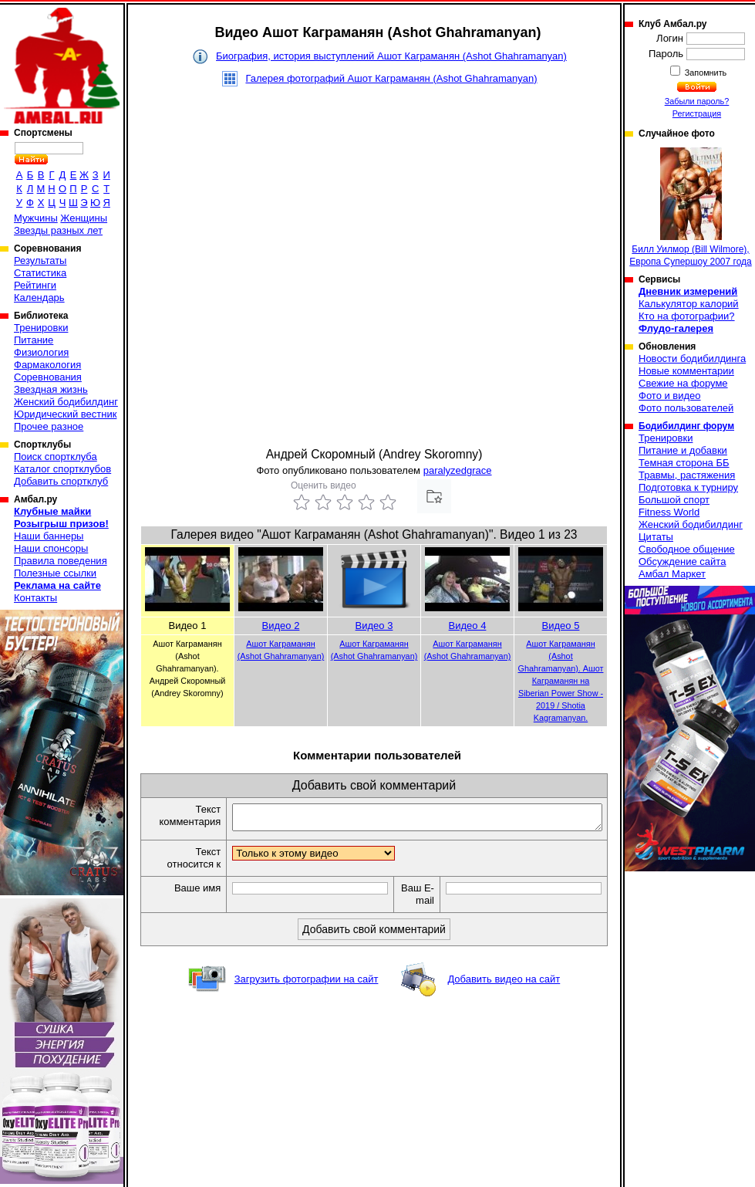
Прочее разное (48, 426)
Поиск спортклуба (55, 456)
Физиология (41, 352)
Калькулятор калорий (689, 303)
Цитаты (656, 537)
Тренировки (41, 327)
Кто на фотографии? (687, 316)
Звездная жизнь (51, 389)
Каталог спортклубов (62, 469)
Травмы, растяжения (687, 475)
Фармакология (47, 364)
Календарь (39, 297)
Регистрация (696, 113)
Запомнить (705, 72)
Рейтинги (35, 285)
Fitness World (669, 512)
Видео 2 (281, 625)
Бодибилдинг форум (686, 426)
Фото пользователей (686, 408)
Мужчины (36, 218)
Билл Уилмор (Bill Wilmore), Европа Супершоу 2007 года (690, 207)
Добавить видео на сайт (503, 983)
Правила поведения (60, 560)
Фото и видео (670, 395)
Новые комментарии (686, 371)
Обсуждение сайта (682, 561)
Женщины (83, 218)
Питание (33, 340)
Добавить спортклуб (61, 481)
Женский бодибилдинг (66, 402)
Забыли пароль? (697, 101)
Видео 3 (374, 625)
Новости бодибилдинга (692, 358)
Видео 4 (468, 625)
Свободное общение (687, 549)
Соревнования (48, 377)
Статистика (40, 273)
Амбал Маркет (672, 574)
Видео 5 (561, 625)
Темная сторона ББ (684, 462)
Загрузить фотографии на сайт (306, 983)
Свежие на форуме (683, 383)
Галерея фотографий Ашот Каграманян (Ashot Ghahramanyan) (391, 78)
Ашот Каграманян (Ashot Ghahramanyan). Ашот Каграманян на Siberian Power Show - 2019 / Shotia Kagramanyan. (561, 680)
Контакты (35, 598)
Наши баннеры (48, 536)
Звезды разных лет (58, 230)
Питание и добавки (683, 450)
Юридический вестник (65, 414)
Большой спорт (674, 500)
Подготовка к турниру (688, 487)
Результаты (40, 260)
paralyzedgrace (457, 470)
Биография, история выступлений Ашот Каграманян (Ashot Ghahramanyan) (391, 56)
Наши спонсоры (51, 548)
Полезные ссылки (55, 573)
